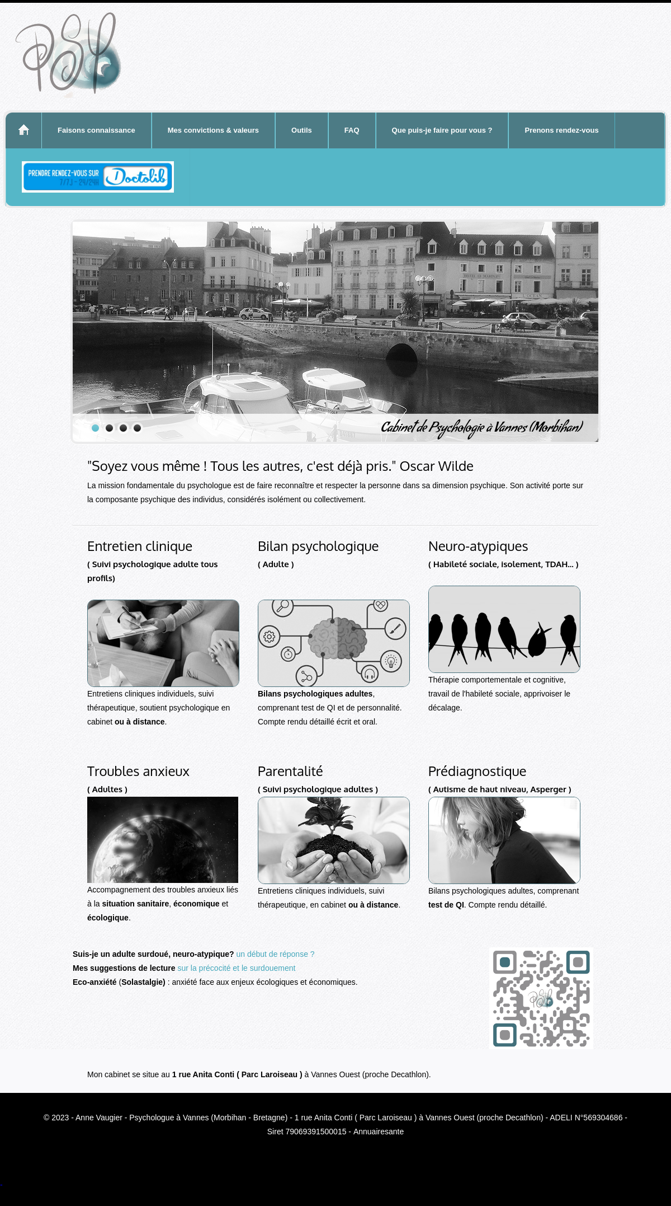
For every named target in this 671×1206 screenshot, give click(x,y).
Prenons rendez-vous (561, 130)
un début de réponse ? (275, 954)
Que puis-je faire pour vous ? (442, 130)
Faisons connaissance (96, 130)
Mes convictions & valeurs (213, 130)
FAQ (352, 130)
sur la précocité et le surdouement (237, 968)
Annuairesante (378, 1131)
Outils (301, 130)
